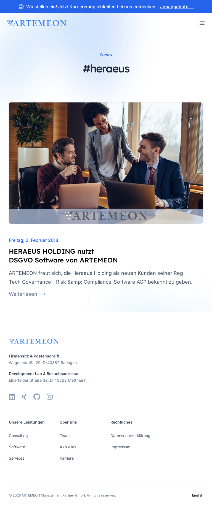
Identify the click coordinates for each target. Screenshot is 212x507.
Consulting (18, 435)
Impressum (120, 446)
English (197, 495)
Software (17, 446)
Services (16, 458)
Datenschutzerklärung (130, 435)
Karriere (67, 458)
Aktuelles (68, 446)
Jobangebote (177, 6)
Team (65, 435)
